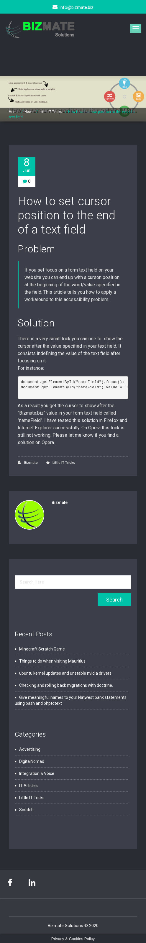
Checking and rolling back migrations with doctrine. (66, 685)
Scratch (26, 809)
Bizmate (28, 462)
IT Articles (28, 785)
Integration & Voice (36, 773)
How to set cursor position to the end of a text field (66, 215)
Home (14, 112)
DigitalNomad (31, 761)
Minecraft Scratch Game (42, 649)
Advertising (29, 749)
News (29, 112)
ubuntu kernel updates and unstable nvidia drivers (65, 673)
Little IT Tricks (51, 112)
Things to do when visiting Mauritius (52, 661)
